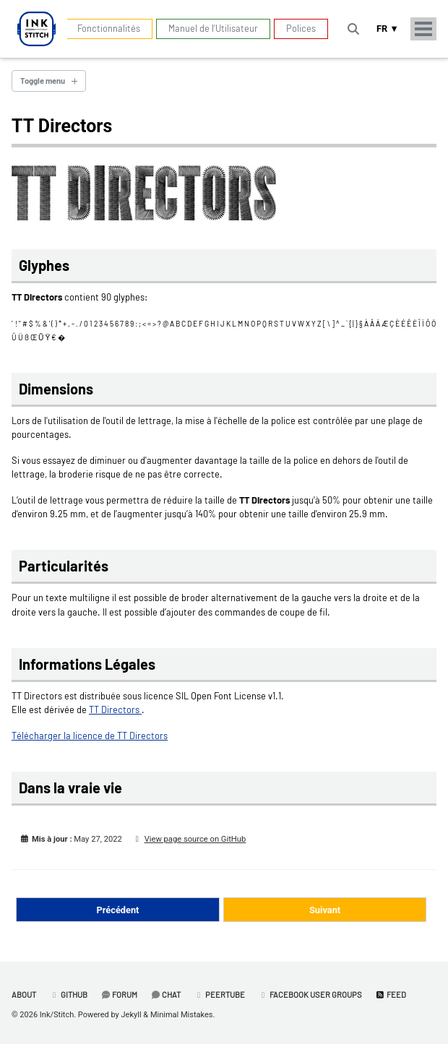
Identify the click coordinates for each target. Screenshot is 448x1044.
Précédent (118, 910)
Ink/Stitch (57, 1014)
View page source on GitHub (195, 839)
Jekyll (131, 1014)
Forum (118, 994)
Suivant (324, 910)
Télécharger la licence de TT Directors (90, 735)
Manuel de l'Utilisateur (213, 28)
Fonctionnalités (108, 28)
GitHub (68, 994)
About (24, 994)
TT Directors (115, 709)
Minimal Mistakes (181, 1014)
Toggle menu (42, 80)
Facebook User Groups (310, 994)
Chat (165, 994)
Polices (301, 28)
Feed (390, 994)
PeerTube (219, 994)
